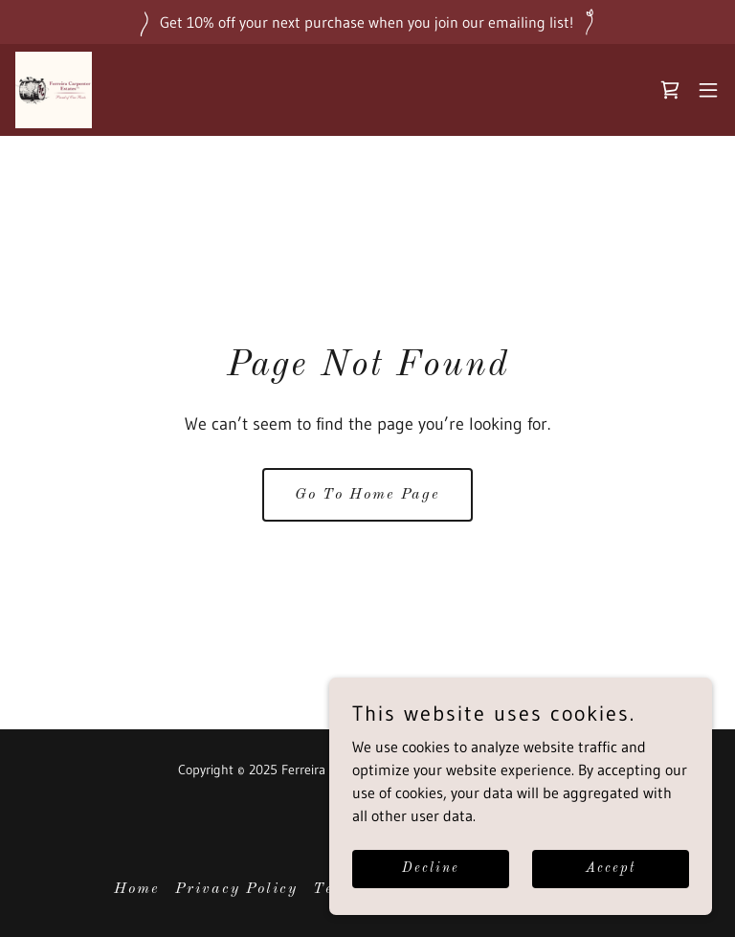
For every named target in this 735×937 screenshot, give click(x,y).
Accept (610, 868)
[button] (708, 90)
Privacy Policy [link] (236, 889)
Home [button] (137, 889)
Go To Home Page (367, 494)
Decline (430, 868)
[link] (53, 90)
